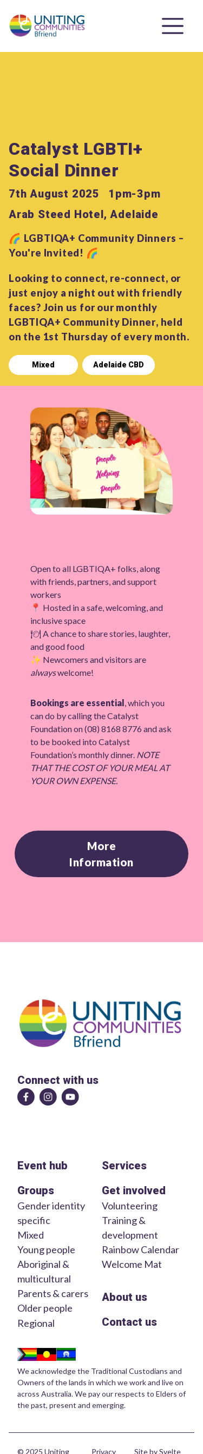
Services (124, 1165)
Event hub (42, 1165)
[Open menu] (172, 26)
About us (124, 1297)
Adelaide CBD (118, 364)
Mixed (43, 364)
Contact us (129, 1321)
